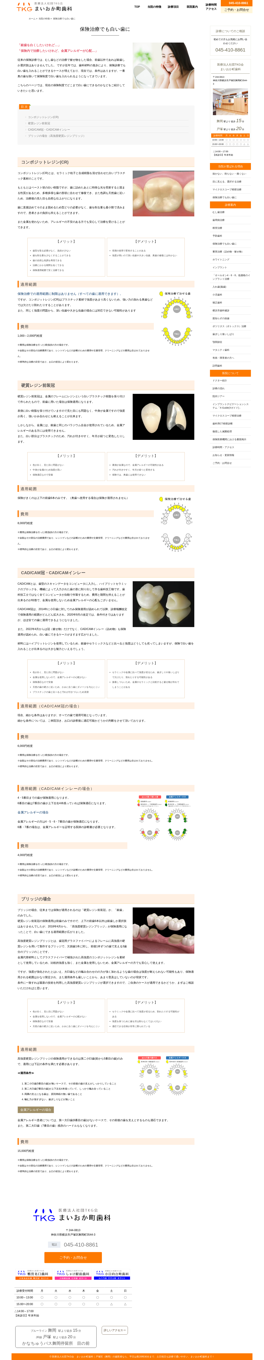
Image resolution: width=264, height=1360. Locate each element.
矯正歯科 (217, 302)
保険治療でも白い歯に (225, 197)
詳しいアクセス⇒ (115, 1330)
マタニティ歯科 (221, 350)
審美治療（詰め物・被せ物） (228, 251)
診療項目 (173, 6)
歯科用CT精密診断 (223, 423)
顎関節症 (217, 342)
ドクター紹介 (220, 380)
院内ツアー (219, 396)
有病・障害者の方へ (223, 357)
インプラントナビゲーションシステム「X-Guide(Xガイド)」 (231, 406)
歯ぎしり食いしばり (223, 334)
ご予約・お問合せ (222, 463)
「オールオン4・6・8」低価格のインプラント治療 (231, 277)
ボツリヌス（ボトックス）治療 (229, 326)
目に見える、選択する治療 (227, 181)
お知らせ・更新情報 (223, 455)
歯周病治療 (219, 220)
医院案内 (192, 6)
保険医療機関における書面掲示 (229, 439)
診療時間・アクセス (223, 447)
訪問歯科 (217, 365)
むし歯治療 (219, 212)
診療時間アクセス (211, 6)
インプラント (220, 267)
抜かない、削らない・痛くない (229, 173)
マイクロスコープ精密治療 (227, 189)
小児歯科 (217, 294)
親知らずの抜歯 (221, 318)
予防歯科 (217, 235)
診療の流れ (219, 388)
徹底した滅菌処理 (222, 431)
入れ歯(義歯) (219, 286)
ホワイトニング (221, 259)
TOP (137, 6)
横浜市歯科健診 (221, 310)
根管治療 (217, 228)
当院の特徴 (154, 6)
